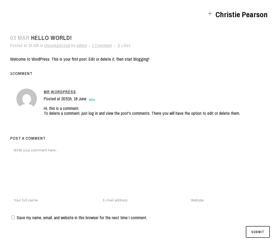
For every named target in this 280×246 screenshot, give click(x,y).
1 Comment (102, 45)
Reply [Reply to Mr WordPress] (92, 99)
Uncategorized (57, 45)
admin (81, 45)
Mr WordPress (60, 92)
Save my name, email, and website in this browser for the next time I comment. (82, 218)
